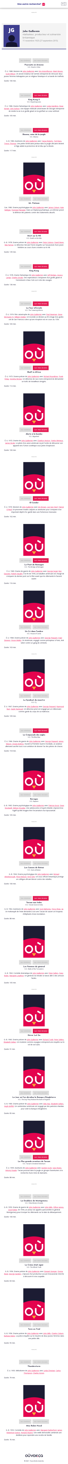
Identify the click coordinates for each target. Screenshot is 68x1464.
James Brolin (10, 443)
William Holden (20, 317)
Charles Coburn (57, 1333)
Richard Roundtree (51, 376)
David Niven (59, 242)
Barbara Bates (9, 1336)
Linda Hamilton (52, 106)
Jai (62, 909)
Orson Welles (16, 640)
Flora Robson (21, 877)
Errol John (31, 877)
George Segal (52, 571)
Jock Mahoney (45, 909)
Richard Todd (48, 1039)
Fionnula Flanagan (19, 210)
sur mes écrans (40, 61)
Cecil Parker (12, 1210)
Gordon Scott (46, 1168)
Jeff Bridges (52, 275)
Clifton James (58, 1207)
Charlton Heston (43, 440)
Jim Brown (42, 507)
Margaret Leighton (16, 975)
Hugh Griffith (9, 1106)
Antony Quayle (11, 1170)
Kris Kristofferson (45, 71)
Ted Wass (57, 141)
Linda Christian (49, 1370)
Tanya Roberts (47, 141)
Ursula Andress (18, 744)
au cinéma (25, 61)
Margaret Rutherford (48, 1430)
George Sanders (15, 1274)
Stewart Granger (50, 1271)
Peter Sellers (53, 973)
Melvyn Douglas (19, 808)
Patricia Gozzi (54, 805)
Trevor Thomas (10, 143)
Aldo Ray (46, 1104)
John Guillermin (28, 71)
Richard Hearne (27, 1432)
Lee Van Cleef (52, 507)
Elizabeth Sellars (10, 1042)
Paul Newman (51, 314)
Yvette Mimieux (57, 440)
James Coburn (54, 207)
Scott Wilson (10, 74)
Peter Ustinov (48, 242)
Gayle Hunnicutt (17, 709)
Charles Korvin (38, 1373)
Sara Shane (57, 1168)
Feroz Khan (56, 909)
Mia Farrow (9, 245)
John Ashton (15, 108)
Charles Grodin (17, 277)
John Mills (48, 1207)
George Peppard (51, 638)
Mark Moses (58, 71)
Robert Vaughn (17, 574)
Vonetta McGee (16, 379)
